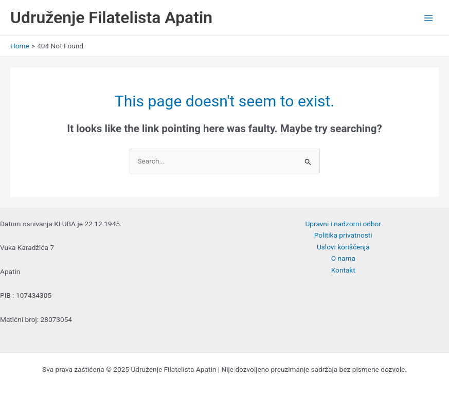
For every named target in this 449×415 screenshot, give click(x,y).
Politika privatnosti (343, 235)
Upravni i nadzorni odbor (343, 224)
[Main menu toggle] (428, 17)
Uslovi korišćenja (343, 247)
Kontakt (343, 270)
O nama (343, 258)
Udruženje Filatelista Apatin (111, 17)
